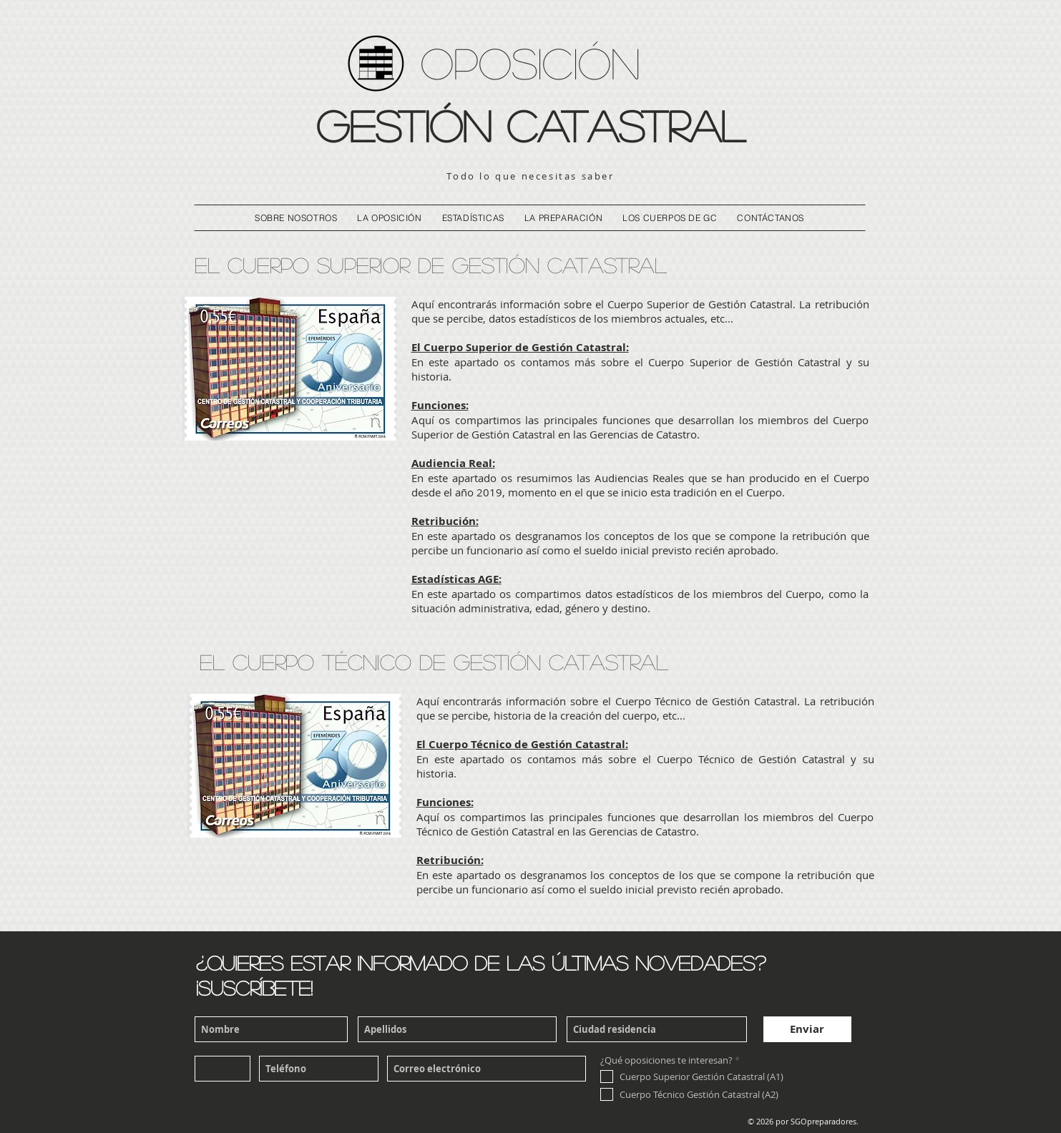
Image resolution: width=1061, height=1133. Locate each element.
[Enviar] (807, 1029)
